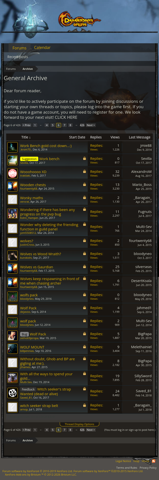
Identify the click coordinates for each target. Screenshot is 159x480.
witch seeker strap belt (39, 405)
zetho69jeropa (29, 338)
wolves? (26, 240)
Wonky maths (31, 197)
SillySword (143, 375)
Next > (91, 125)
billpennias (27, 351)
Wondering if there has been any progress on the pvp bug (47, 211)
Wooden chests (33, 184)
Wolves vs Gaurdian (36, 266)
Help (136, 461)
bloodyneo (143, 253)
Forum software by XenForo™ (108, 471)
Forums (20, 48)
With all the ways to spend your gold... (46, 376)
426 (82, 125)
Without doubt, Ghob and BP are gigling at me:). (47, 361)
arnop (24, 409)
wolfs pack (29, 294)
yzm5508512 (28, 233)
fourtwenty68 (28, 188)
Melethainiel (141, 346)
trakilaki (25, 175)
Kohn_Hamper (29, 218)
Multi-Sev (144, 226)
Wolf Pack (28, 307)
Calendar (42, 47)
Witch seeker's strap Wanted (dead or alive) (45, 391)
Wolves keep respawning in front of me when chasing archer (49, 280)
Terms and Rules (126, 467)
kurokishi (26, 257)
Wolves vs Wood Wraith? (40, 253)
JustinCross (27, 244)
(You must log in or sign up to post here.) (129, 430)
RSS (153, 461)
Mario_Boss (142, 184)
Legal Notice (123, 461)
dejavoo (25, 312)
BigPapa (145, 333)
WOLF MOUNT (32, 347)
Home (145, 461)
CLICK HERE (66, 117)
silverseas (143, 266)
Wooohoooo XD (33, 171)
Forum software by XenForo (37, 471)
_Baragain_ (143, 197)
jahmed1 (144, 307)
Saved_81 (26, 397)
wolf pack (28, 320)
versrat (24, 201)
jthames (25, 367)
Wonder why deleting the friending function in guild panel (49, 226)
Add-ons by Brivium (41, 474)
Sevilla (24, 163)
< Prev (26, 125)
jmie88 (146, 145)
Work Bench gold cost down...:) (46, 145)
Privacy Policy (148, 467)
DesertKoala (141, 280)
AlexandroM (141, 171)
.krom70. (25, 149)
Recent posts (17, 56)
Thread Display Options (79, 424)
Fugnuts (145, 211)
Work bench (49, 158)
